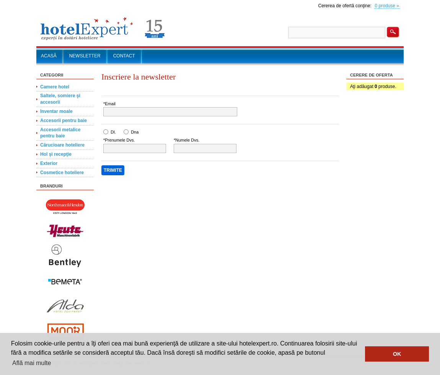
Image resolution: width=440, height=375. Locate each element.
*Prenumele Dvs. (119, 140)
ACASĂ (49, 56)
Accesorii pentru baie (63, 120)
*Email (109, 103)
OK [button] (397, 354)
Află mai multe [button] (31, 363)
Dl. (113, 132)
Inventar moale (56, 111)
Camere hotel (54, 87)
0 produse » (387, 5)
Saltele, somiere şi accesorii (60, 99)
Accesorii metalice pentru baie (60, 133)
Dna (135, 132)
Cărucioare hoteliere (62, 145)
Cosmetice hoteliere (62, 172)
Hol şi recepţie (56, 154)
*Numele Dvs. (186, 140)
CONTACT (124, 56)
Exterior (48, 163)
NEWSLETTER (85, 56)
